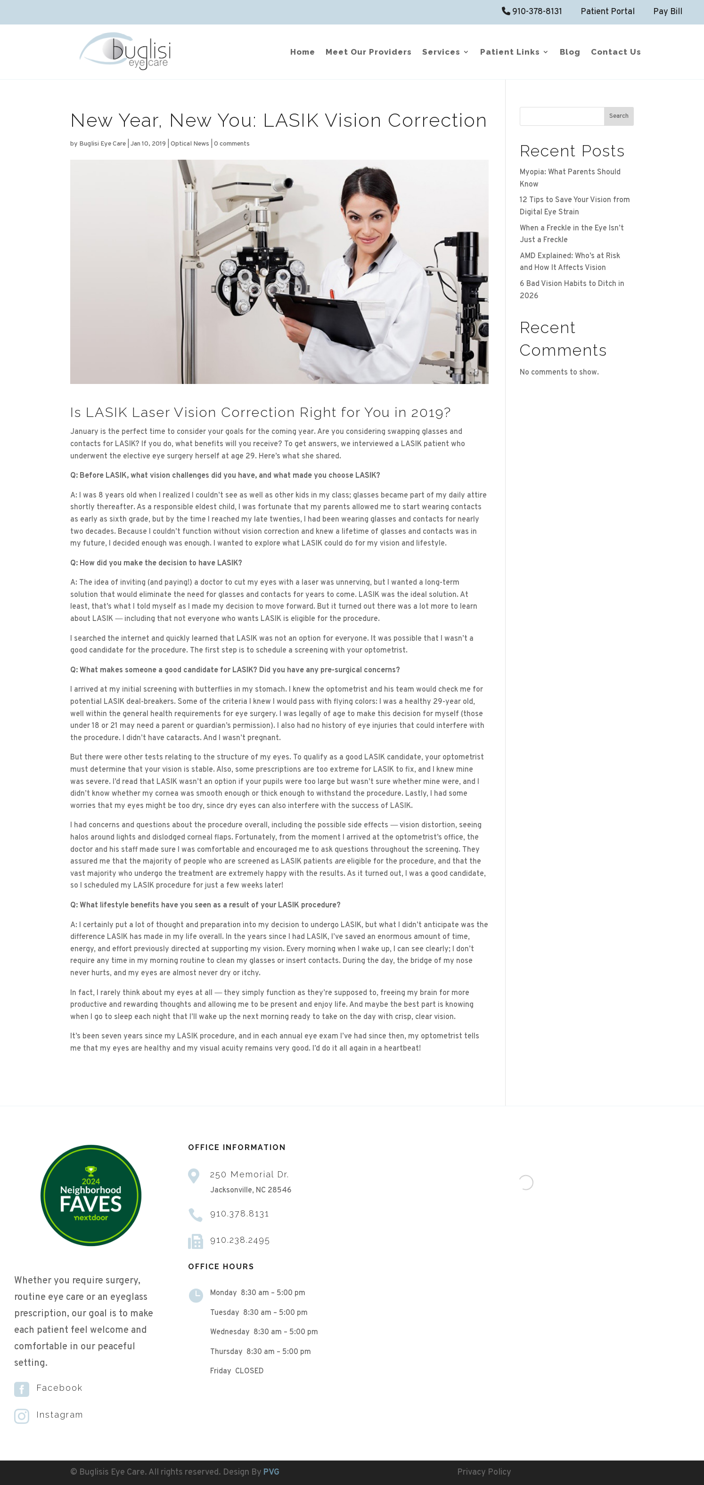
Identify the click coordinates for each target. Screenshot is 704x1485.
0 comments (232, 144)
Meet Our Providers (369, 53)
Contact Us (616, 53)
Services (441, 53)
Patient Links (510, 53)
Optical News (190, 144)
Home (302, 53)
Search (619, 116)
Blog (570, 53)
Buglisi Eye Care (102, 144)
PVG (271, 1472)
